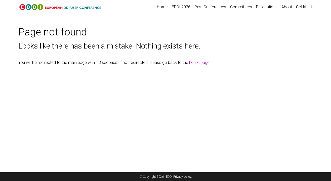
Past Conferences (210, 7)
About (286, 7)
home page (199, 62)
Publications (266, 7)
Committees (241, 7)
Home (162, 7)
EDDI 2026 (181, 7)
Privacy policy (182, 176)
